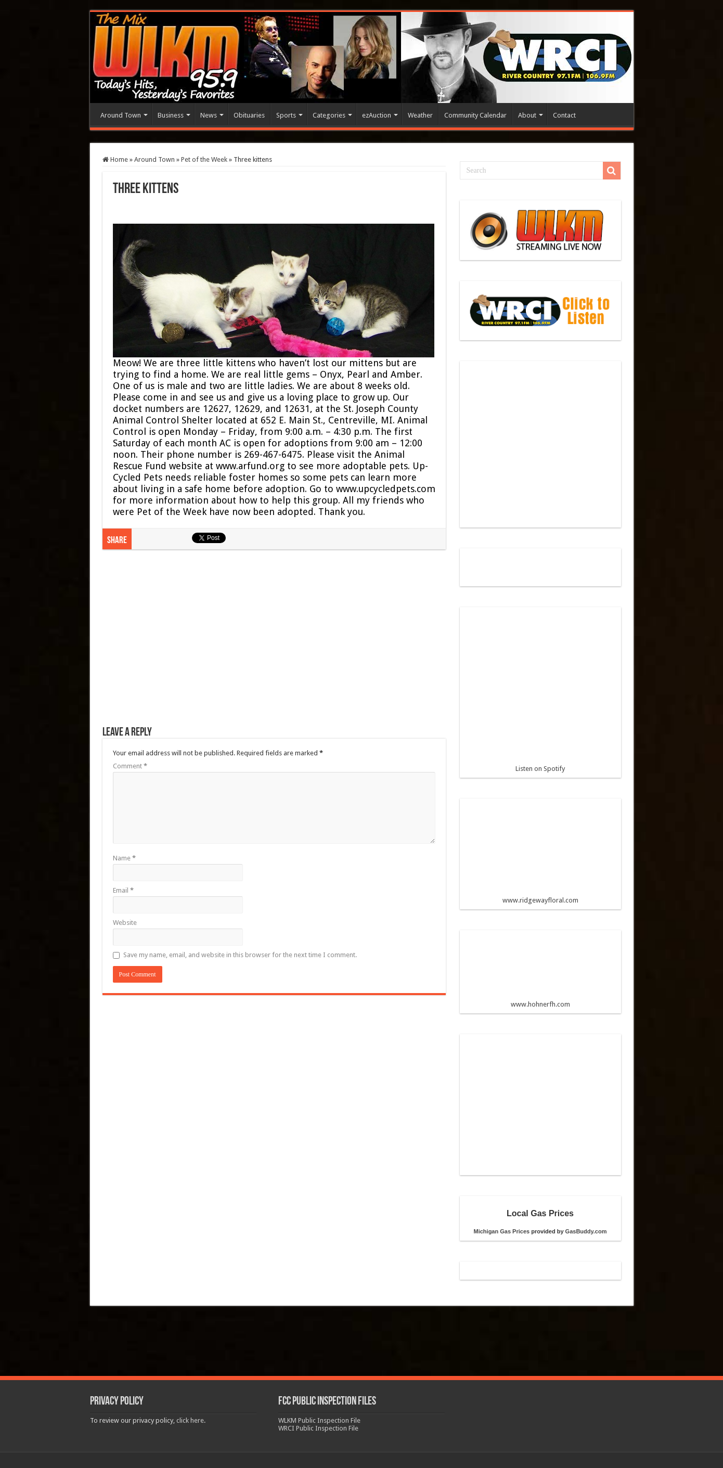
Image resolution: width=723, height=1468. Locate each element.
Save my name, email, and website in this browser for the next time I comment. (240, 955)
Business (171, 115)
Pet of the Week (204, 159)
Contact (564, 115)
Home (115, 159)
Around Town (120, 115)
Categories (329, 115)
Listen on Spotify (540, 694)
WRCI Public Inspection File (318, 1428)
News (208, 115)
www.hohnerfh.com (540, 1004)
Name (124, 858)
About (527, 115)
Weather (420, 115)
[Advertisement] (274, 643)
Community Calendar (475, 115)
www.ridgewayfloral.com (540, 855)
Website (125, 922)
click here (190, 1420)
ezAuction (376, 115)
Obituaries (249, 115)
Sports (286, 115)
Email (123, 890)
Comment (130, 766)
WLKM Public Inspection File (319, 1420)
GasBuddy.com (586, 1231)
